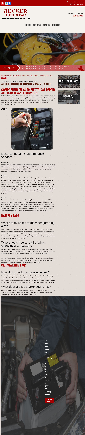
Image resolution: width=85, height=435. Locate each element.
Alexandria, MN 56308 (30, 81)
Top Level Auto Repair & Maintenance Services (30, 76)
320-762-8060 (78, 15)
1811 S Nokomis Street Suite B (17, 81)
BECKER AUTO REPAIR (7, 76)
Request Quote (49, 400)
